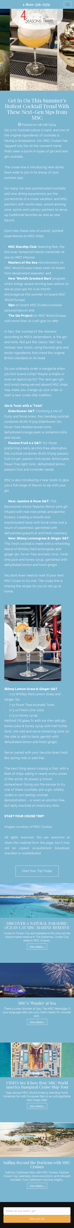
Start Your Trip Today (37, 871)
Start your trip (37, 1218)
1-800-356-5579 (36, 4)
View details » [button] (37, 946)
